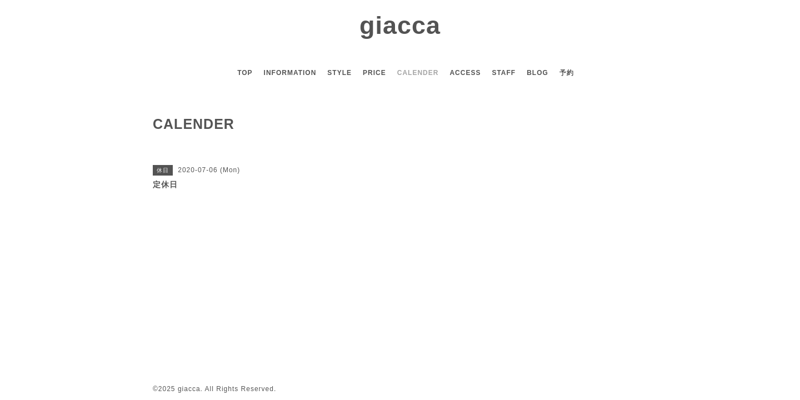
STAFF (504, 73)
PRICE (374, 73)
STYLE (339, 73)
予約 (566, 73)
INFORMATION (290, 73)
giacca (400, 25)
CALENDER (418, 73)
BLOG (537, 73)
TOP (244, 73)
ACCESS (465, 73)
